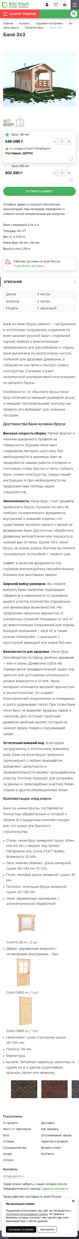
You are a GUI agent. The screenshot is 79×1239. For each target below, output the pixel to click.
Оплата (8, 1160)
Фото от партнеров (17, 1129)
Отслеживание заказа (56, 1135)
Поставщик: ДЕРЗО (19, 153)
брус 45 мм (20, 134)
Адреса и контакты (55, 1189)
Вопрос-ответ (51, 1148)
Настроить (47, 1229)
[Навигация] (75, 4)
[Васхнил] (15, 5)
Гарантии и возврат (54, 1141)
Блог (6, 1135)
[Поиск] (74, 13)
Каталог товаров (19, 14)
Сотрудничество (15, 1148)
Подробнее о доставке (29, 266)
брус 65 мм (20, 166)
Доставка (47, 1123)
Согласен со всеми (21, 1229)
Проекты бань (34, 27)
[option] (39, 79)
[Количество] (62, 141)
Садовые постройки (49, 23)
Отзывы (8, 1141)
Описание (13, 282)
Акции (7, 1154)
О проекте (10, 1123)
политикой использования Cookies (27, 1214)
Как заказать (50, 1129)
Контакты (47, 1154)
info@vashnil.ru (13, 1176)
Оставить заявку (39, 191)
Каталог (24, 23)
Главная (8, 23)
